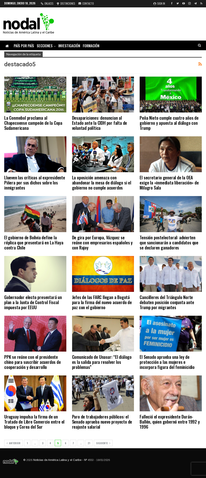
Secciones (45, 45)
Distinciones (66, 3)
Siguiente (103, 443)
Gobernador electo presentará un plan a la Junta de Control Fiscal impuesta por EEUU (33, 302)
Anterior (13, 443)
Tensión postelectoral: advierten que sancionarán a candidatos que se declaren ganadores (169, 242)
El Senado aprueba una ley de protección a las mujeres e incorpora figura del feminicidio (167, 361)
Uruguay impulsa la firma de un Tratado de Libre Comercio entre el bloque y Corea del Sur (34, 421)
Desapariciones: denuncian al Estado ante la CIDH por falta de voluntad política (99, 122)
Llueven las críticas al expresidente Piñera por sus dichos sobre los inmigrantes (34, 182)
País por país (24, 45)
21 (89, 443)
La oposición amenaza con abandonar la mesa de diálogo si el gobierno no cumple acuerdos (101, 182)
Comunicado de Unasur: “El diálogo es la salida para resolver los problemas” (102, 361)
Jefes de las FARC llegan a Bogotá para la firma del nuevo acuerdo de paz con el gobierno (102, 302)
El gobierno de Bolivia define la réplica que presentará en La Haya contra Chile (33, 242)
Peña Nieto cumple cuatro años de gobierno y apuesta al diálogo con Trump (169, 122)
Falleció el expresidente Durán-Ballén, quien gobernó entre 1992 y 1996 (170, 421)
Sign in (159, 3)
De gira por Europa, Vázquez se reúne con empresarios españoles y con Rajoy (102, 242)
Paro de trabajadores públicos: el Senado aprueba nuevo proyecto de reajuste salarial (102, 421)
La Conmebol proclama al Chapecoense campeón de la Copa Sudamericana (33, 122)
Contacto (86, 3)
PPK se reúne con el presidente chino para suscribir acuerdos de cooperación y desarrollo (32, 361)
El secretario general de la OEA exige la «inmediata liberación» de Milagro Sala (169, 182)
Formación (91, 45)
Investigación (69, 45)
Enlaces (47, 3)
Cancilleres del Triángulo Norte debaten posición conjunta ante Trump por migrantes (167, 302)
